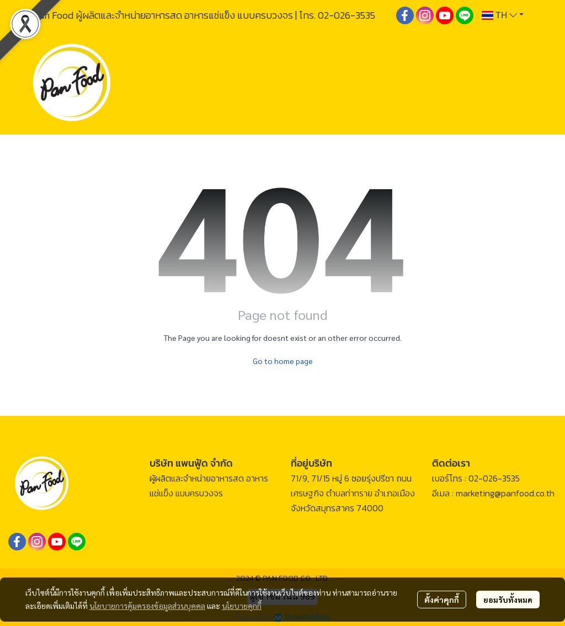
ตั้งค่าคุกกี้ (441, 599)
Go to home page (283, 361)
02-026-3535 (346, 15)
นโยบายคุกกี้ (242, 606)
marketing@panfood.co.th (505, 493)
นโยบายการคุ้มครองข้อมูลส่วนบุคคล (147, 606)
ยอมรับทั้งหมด (507, 599)
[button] (503, 15)
